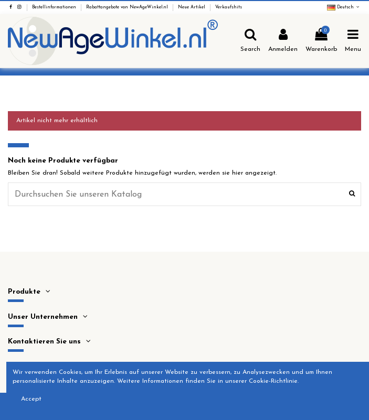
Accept (31, 399)
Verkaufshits (228, 7)
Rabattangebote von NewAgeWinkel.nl (128, 7)
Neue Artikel (192, 7)
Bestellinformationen (55, 7)
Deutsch (344, 7)
